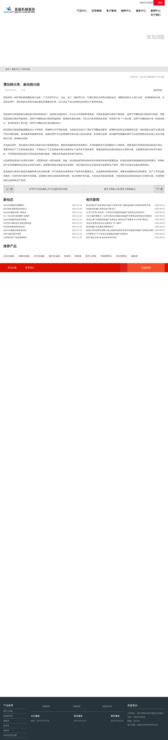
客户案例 (111, 10)
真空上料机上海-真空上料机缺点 (134, 258)
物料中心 (126, 10)
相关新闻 (92, 268)
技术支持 (144, 77)
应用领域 (97, 10)
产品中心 (83, 10)
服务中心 (141, 10)
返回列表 (158, 90)
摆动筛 (6, 724)
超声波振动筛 (159, 737)
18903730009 (144, 3)
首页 (8, 69)
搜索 (159, 3)
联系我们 (29, 687)
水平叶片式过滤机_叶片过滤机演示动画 (35, 258)
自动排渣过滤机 (10, 729)
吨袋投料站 (8, 710)
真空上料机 (8, 705)
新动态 (8, 268)
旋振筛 (6, 714)
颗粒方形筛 (147, 737)
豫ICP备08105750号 (55, 737)
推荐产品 (10, 315)
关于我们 (156, 14)
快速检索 (150, 687)
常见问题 (27, 69)
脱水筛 (6, 719)
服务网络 (152, 77)
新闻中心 (156, 10)
